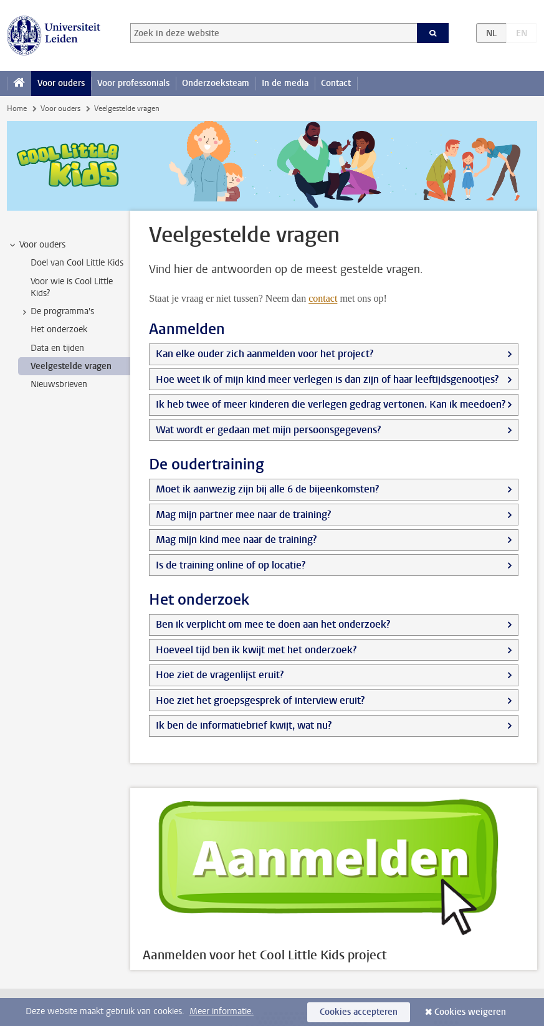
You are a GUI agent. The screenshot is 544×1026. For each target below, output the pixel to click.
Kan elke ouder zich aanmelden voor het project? (264, 353)
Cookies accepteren (359, 1012)
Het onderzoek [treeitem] (59, 329)
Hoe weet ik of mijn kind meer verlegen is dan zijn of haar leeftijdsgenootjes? (327, 379)
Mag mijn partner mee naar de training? (243, 514)
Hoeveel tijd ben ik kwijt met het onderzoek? (256, 649)
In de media (285, 83)
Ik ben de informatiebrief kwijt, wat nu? (244, 725)
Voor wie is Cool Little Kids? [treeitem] (72, 287)
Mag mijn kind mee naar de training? (236, 539)
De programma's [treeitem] (56, 311)
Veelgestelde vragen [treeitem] (71, 366)
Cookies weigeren (470, 1012)
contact (322, 298)
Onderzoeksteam (215, 83)
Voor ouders (61, 83)
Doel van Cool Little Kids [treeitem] (77, 263)
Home (17, 108)
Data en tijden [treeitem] (57, 348)
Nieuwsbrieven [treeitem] (59, 384)
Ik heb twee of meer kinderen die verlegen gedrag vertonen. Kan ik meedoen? (330, 404)
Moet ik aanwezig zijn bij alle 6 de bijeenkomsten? (267, 489)
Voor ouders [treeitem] (36, 245)
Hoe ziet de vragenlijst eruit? (220, 674)
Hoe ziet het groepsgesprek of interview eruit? (260, 700)
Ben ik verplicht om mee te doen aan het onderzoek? (273, 624)
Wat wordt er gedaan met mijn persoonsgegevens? (268, 429)
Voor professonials (133, 83)
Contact (336, 83)
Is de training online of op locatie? (230, 565)
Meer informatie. (221, 1011)
